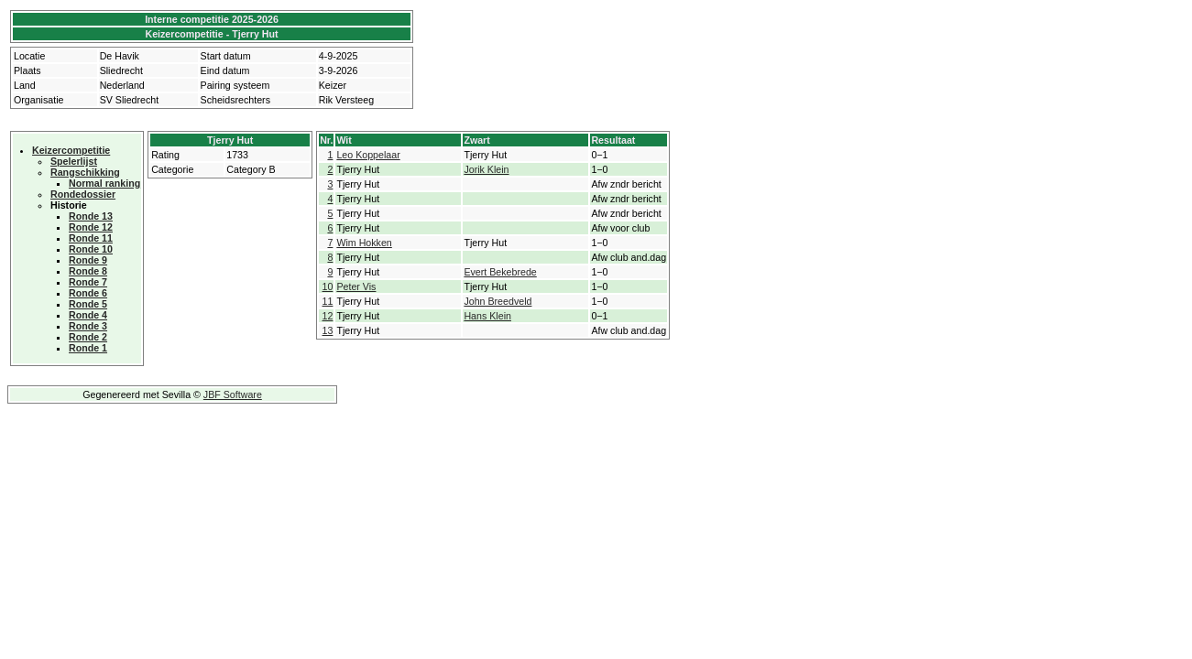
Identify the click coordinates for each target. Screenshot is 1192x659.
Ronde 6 (88, 292)
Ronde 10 (91, 248)
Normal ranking (104, 183)
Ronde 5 (88, 303)
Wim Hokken (363, 242)
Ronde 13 (91, 216)
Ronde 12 (91, 226)
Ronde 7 (88, 281)
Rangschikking (85, 172)
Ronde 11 (91, 237)
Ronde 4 (88, 314)
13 (328, 330)
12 (328, 315)
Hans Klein (487, 315)
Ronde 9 (88, 259)
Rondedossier (82, 194)
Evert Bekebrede (500, 271)
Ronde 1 (88, 347)
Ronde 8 (88, 270)
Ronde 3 (88, 325)
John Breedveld (497, 301)
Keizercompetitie (71, 150)
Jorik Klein (486, 169)
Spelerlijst (73, 161)
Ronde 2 (88, 336)
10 (328, 286)
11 (328, 301)
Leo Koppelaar (367, 154)
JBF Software (232, 394)
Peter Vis (356, 286)
